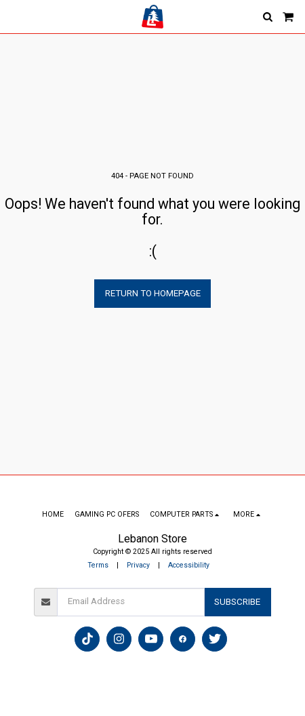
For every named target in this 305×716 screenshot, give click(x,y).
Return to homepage (153, 293)
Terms (97, 565)
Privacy (138, 565)
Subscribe (237, 602)
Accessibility (188, 565)
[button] (14, 16)
